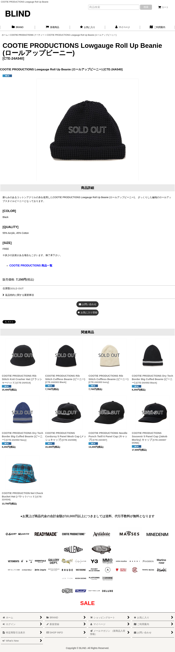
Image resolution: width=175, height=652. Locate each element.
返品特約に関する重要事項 (18, 295)
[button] (87, 312)
